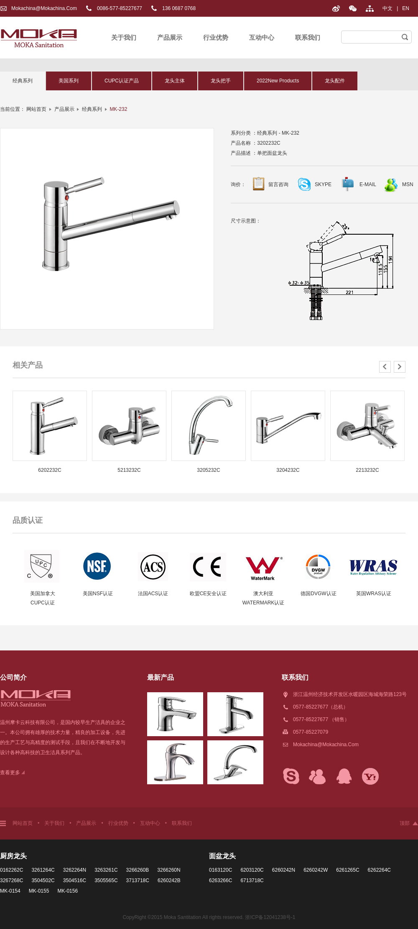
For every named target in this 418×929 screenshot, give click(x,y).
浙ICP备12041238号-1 (270, 917)
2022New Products (278, 81)
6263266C (220, 880)
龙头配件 (335, 81)
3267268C (11, 880)
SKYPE (323, 184)
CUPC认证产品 (121, 81)
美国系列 (69, 81)
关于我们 (123, 37)
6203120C (251, 870)
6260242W (315, 870)
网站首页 (36, 109)
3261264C (42, 870)
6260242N (283, 870)
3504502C (42, 880)
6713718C (251, 880)
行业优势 (215, 37)
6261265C (347, 870)
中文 (387, 8)
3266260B (137, 870)
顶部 (405, 823)
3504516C (74, 880)
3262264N (74, 870)
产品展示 (169, 37)
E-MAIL (367, 184)
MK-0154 (10, 891)
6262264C (379, 870)
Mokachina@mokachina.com (44, 8)
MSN (407, 184)
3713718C (137, 880)
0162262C (11, 870)
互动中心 (261, 37)
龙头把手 (221, 81)
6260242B (169, 880)
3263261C (105, 870)
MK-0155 (39, 891)
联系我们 (307, 37)
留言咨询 (278, 184)
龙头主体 (175, 81)
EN (405, 8)
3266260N (168, 870)
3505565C (105, 880)
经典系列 (23, 81)
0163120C (220, 870)
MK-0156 (67, 891)
